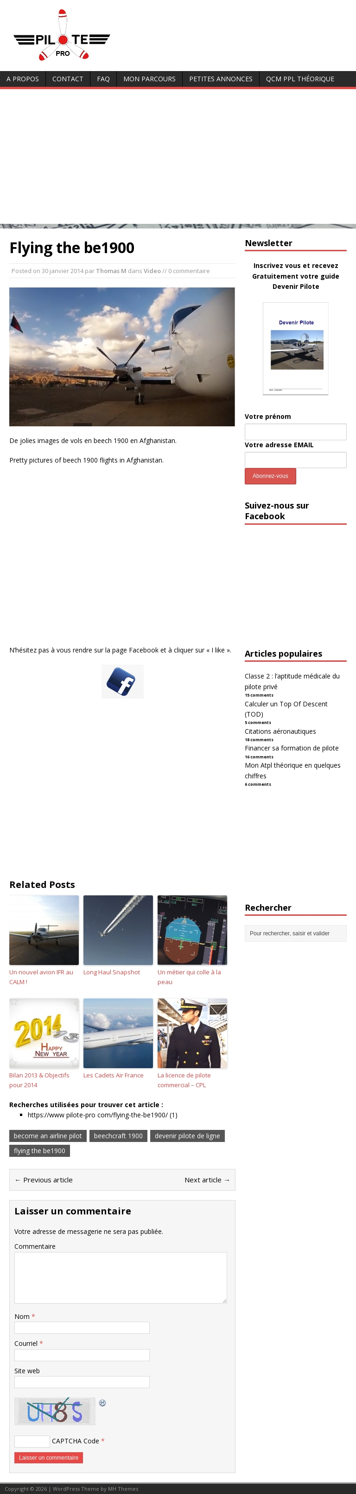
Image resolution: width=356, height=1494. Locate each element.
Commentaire (35, 1246)
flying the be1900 (39, 1150)
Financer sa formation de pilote (292, 748)
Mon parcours (149, 78)
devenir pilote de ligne (187, 1135)
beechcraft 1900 (118, 1135)
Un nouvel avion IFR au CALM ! (41, 977)
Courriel (26, 1343)
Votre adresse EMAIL (279, 444)
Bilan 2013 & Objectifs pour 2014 (39, 1080)
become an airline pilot (48, 1135)
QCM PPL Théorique (300, 78)
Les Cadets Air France (113, 1075)
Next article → (207, 1179)
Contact (67, 78)
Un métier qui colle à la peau (189, 977)
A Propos (22, 78)
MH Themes (123, 1488)
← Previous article (43, 1179)
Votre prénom (268, 416)
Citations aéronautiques (280, 731)
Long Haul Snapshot (111, 972)
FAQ (103, 78)
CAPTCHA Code (75, 1440)
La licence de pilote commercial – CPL (184, 1080)
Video (152, 271)
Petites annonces (221, 78)
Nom (23, 1316)
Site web (27, 1370)
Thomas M (111, 271)
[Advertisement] (178, 159)
